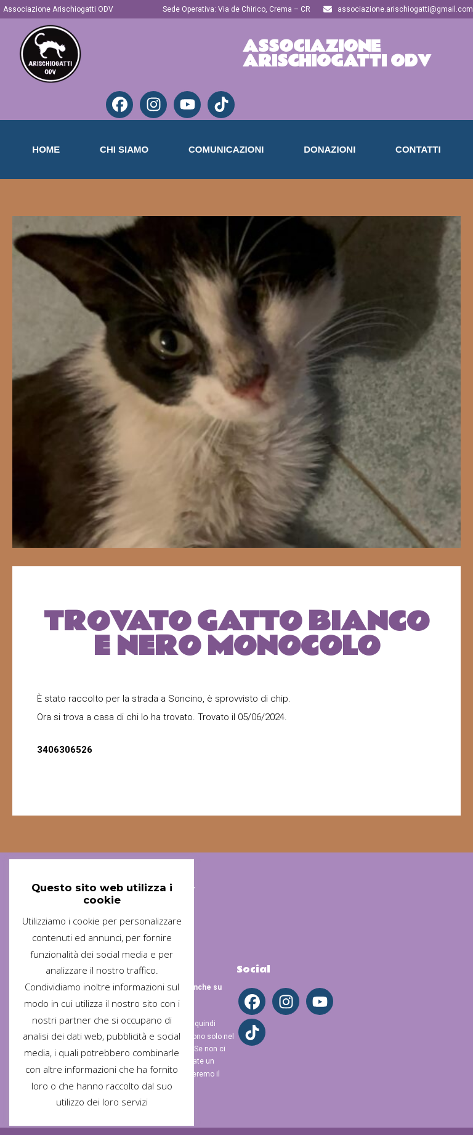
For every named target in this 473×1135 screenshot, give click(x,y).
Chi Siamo (124, 149)
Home (46, 149)
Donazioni (329, 149)
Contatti (418, 149)
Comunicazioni (226, 149)
